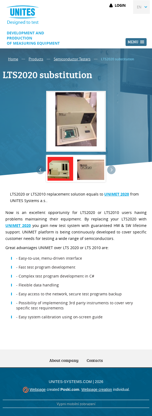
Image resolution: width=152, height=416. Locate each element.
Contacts (95, 360)
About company (64, 360)
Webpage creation (96, 389)
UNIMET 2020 (18, 225)
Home (13, 59)
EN (139, 7)
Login (120, 5)
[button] (136, 42)
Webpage (37, 389)
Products (36, 59)
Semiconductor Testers (72, 59)
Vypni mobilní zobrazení (76, 403)
